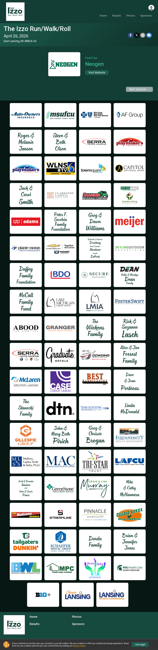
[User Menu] (151, 8)
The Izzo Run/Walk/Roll (37, 29)
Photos (130, 15)
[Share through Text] (149, 35)
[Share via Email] (142, 35)
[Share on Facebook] (130, 35)
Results (116, 15)
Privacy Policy (79, 646)
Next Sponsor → (139, 89)
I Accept (140, 644)
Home (103, 15)
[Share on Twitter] (136, 35)
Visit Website (96, 72)
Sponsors (146, 15)
